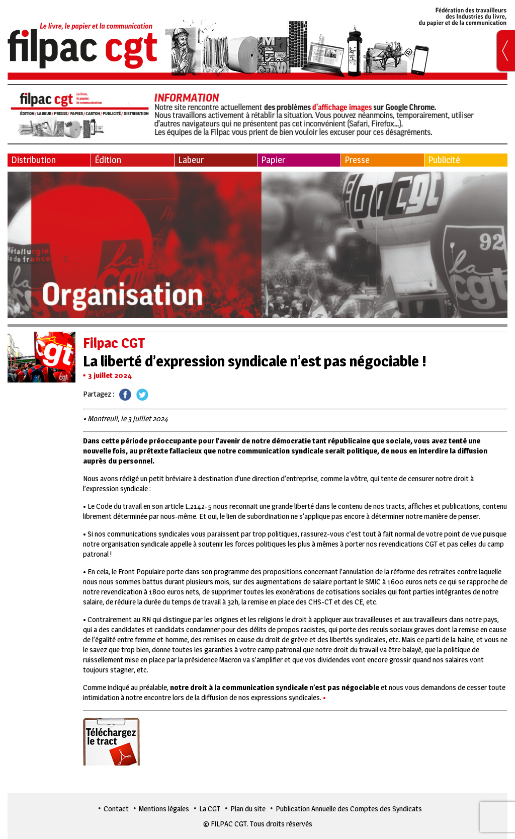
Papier (273, 160)
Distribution (33, 160)
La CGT (209, 808)
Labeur (191, 160)
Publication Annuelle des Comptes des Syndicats (349, 808)
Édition (108, 160)
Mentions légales (164, 808)
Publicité (444, 160)
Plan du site (248, 808)
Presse (357, 160)
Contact (116, 808)
